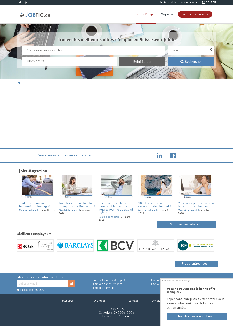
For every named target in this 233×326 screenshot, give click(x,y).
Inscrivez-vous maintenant (196, 316)
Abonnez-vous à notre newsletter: (40, 277)
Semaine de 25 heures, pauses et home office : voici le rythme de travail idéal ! (116, 208)
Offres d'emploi (146, 14)
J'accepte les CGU (32, 290)
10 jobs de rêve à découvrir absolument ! (154, 205)
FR (203, 2)
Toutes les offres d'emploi (109, 280)
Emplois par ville (103, 288)
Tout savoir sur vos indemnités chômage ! (34, 205)
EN (214, 2)
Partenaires (67, 301)
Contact (133, 301)
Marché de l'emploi (29, 210)
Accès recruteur (190, 2)
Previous (16, 198)
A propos (100, 301)
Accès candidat (168, 2)
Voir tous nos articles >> (186, 224)
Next (217, 198)
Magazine (167, 14)
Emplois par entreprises (107, 284)
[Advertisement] (116, 117)
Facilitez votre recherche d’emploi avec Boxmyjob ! (77, 205)
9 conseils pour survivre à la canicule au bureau (196, 205)
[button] (191, 50)
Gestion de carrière (109, 217)
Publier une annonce (195, 14)
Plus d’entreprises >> (196, 263)
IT (211, 2)
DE (207, 2)
